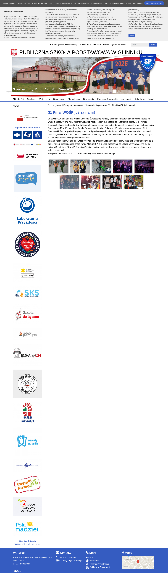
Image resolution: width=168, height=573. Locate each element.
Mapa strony (71, 45)
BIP (89, 557)
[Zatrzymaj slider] (114, 91)
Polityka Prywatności (97, 564)
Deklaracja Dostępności (99, 567)
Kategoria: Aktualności (73, 105)
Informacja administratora (114, 45)
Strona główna (57, 45)
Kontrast (97, 45)
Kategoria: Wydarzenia (96, 105)
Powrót (15, 106)
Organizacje (58, 99)
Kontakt (151, 99)
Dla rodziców (74, 99)
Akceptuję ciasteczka (154, 3)
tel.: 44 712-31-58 (66, 557)
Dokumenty (88, 99)
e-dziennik (126, 99)
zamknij (132, 35)
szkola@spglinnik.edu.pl (69, 560)
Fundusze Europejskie (107, 99)
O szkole (31, 99)
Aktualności (18, 99)
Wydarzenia (44, 99)
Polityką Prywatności (62, 3)
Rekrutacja (140, 99)
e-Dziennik (92, 560)
